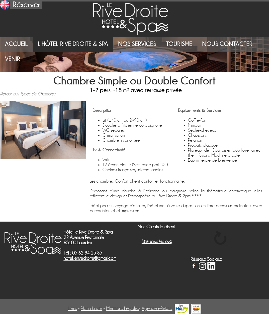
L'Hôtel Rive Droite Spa (73, 43)
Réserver (26, 4)
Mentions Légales (122, 308)
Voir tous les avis (157, 241)
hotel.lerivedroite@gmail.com (90, 258)
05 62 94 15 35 (87, 253)
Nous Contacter (227, 43)
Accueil (16, 43)
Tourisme (179, 43)
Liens (72, 308)
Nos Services (137, 43)
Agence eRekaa (157, 308)
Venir (12, 58)
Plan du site (91, 308)
